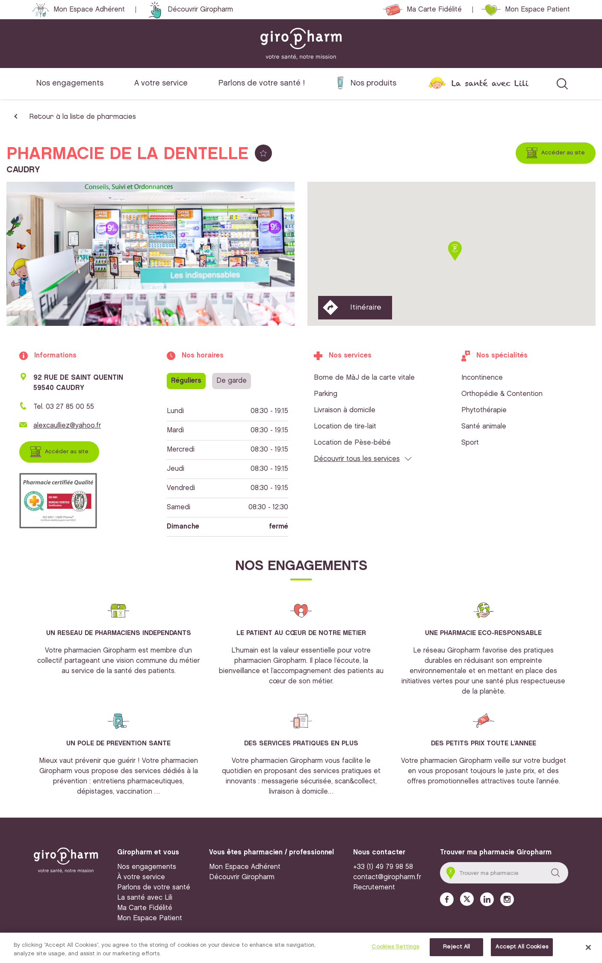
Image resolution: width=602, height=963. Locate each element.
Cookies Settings (395, 947)
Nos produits (373, 83)
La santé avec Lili (490, 83)
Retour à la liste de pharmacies (82, 117)
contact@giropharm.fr (387, 877)
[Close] (588, 948)
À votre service (141, 877)
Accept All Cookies (522, 947)
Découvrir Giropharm (200, 9)
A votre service (161, 83)
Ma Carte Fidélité (434, 9)
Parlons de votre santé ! (261, 83)
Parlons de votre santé (153, 887)
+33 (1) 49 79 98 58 (383, 867)
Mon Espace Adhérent (89, 9)
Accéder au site (563, 152)
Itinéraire (365, 307)
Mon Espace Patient (537, 9)
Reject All (456, 947)
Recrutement (374, 887)
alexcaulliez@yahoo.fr (67, 425)
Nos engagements (69, 83)
